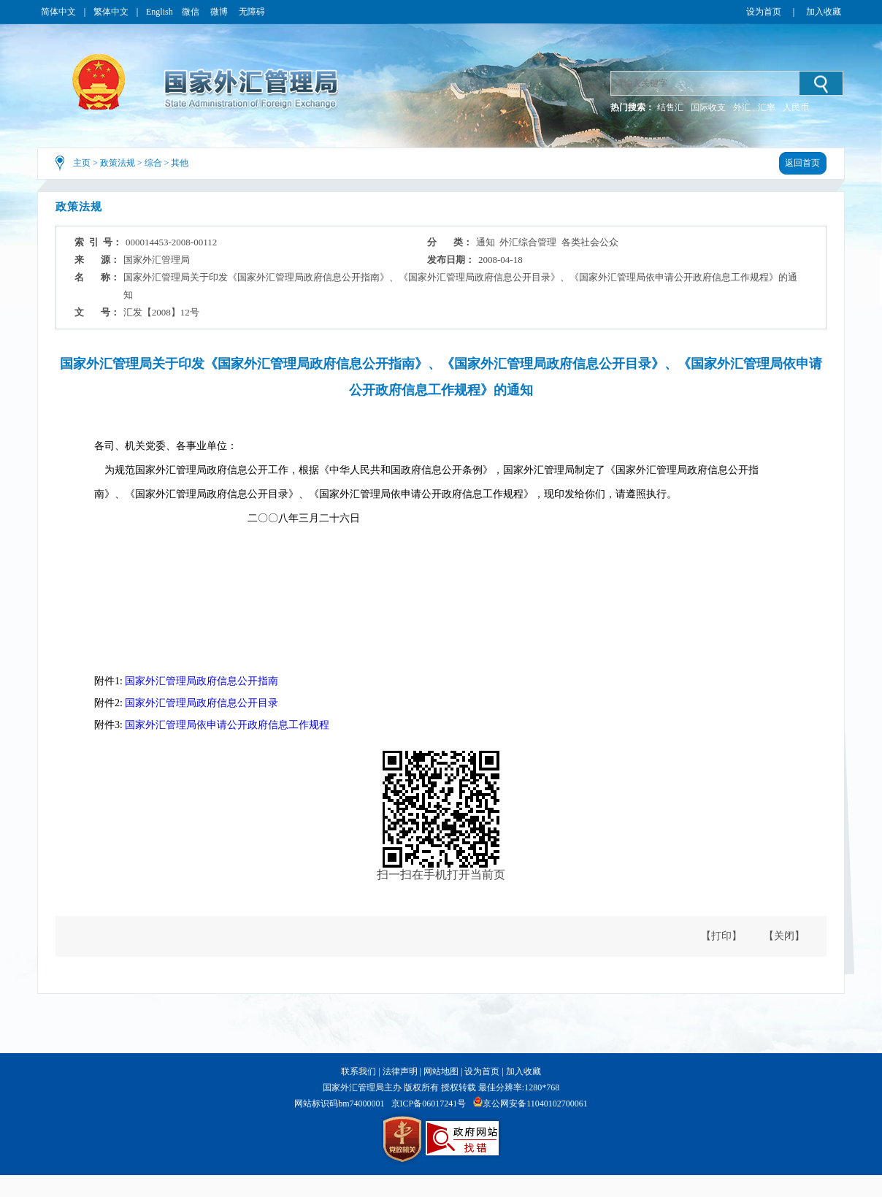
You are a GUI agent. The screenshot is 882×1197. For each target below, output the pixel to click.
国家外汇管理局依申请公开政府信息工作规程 (227, 724)
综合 (153, 163)
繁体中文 (111, 12)
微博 (220, 12)
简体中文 (58, 12)
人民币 (796, 107)
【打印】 (721, 935)
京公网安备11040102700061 (535, 1103)
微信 (192, 12)
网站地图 (441, 1071)
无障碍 (252, 12)
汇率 (766, 107)
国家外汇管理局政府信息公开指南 (201, 681)
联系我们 (358, 1071)
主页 (82, 163)
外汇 (742, 107)
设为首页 (763, 12)
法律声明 (400, 1071)
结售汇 (670, 107)
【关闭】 (784, 935)
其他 (179, 163)
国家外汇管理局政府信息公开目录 (201, 702)
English (159, 12)
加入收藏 (823, 12)
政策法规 (117, 163)
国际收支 (708, 107)
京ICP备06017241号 (429, 1103)
